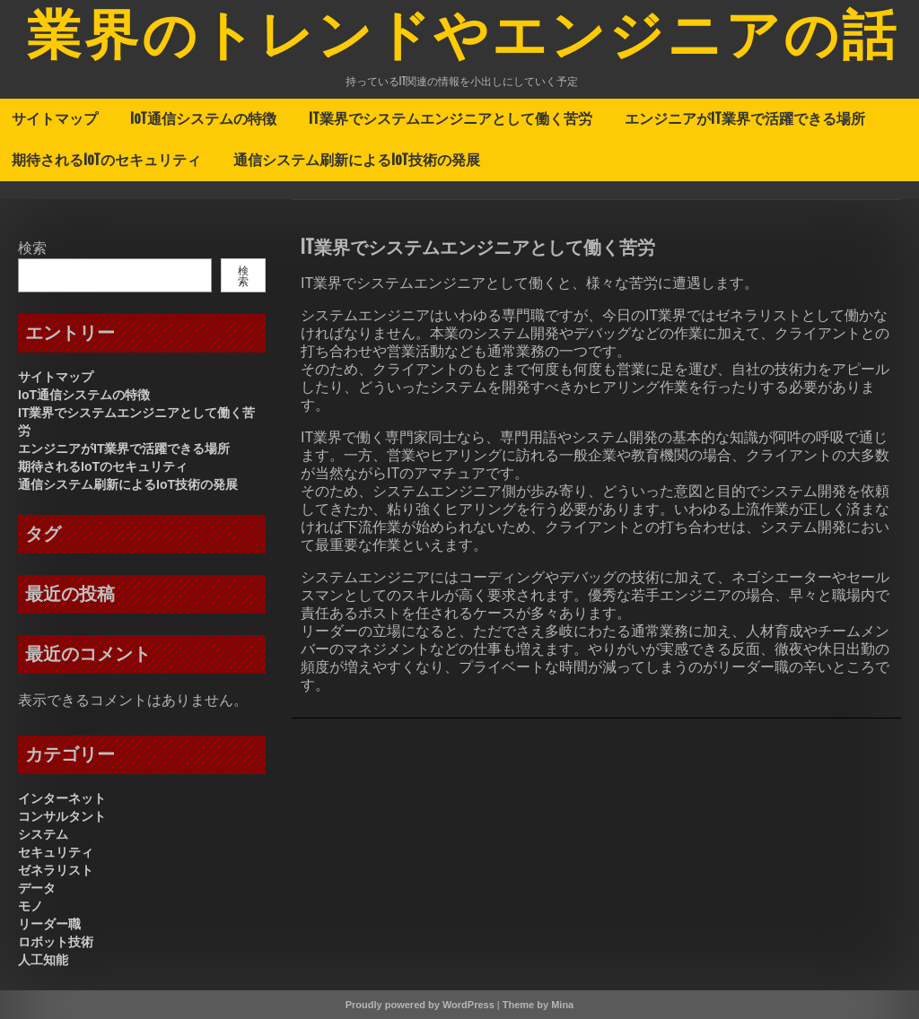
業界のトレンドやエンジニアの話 (463, 38)
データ (37, 888)
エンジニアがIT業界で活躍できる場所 (745, 118)
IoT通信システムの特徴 (203, 118)
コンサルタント (62, 816)
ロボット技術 (55, 942)
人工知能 (43, 960)
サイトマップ (55, 118)
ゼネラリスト (55, 870)
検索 (32, 248)
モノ (30, 906)
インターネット (62, 798)
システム (43, 834)
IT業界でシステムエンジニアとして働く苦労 (450, 118)
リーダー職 (49, 924)
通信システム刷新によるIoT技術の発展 (356, 160)
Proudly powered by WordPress (420, 1004)
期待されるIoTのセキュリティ (106, 160)
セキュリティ (55, 852)
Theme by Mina (538, 1004)
